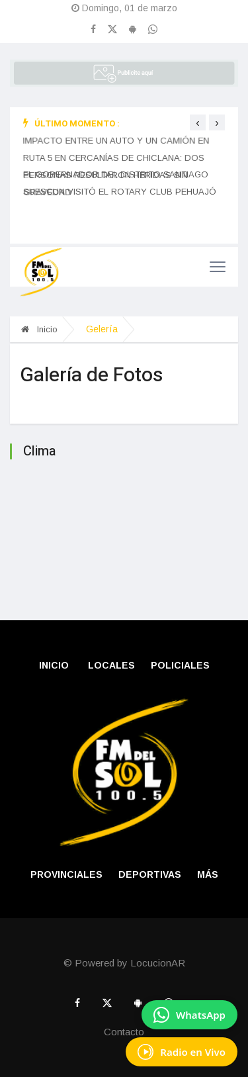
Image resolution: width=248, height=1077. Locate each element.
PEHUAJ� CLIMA (124, 525)
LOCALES (111, 665)
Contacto (124, 1031)
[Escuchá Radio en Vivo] (181, 1051)
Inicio (39, 329)
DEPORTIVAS (149, 874)
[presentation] (198, 122)
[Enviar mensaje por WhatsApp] (189, 1014)
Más (207, 874)
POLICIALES (180, 665)
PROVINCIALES (66, 874)
